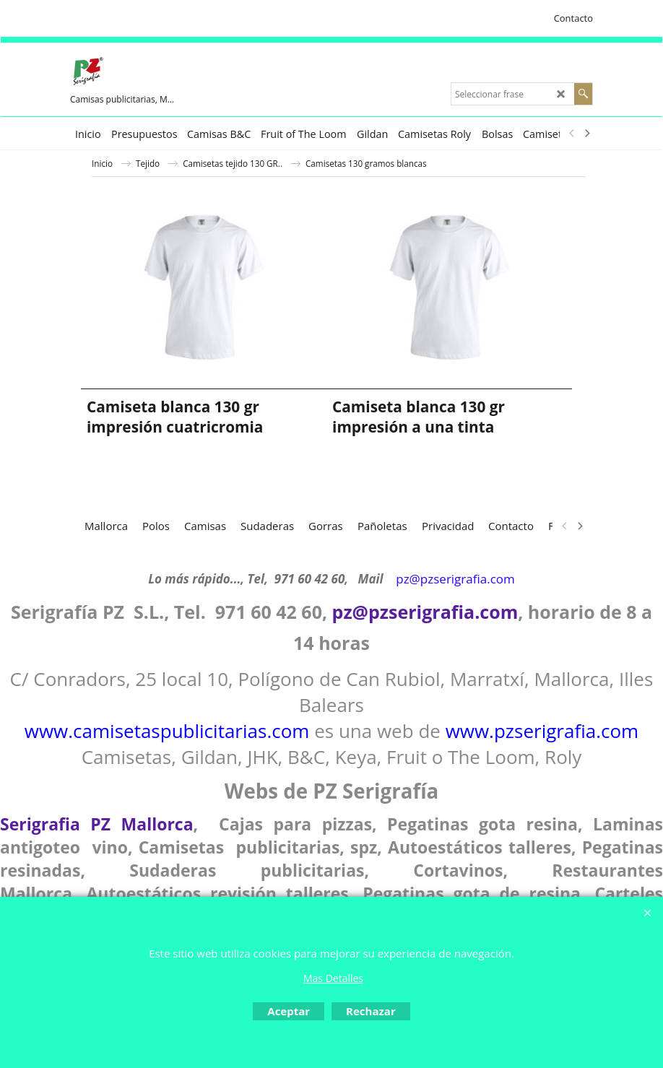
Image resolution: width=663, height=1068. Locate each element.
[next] (586, 133)
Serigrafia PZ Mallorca (97, 823)
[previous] (572, 133)
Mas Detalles (333, 978)
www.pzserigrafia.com (542, 731)
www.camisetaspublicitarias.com (167, 731)
